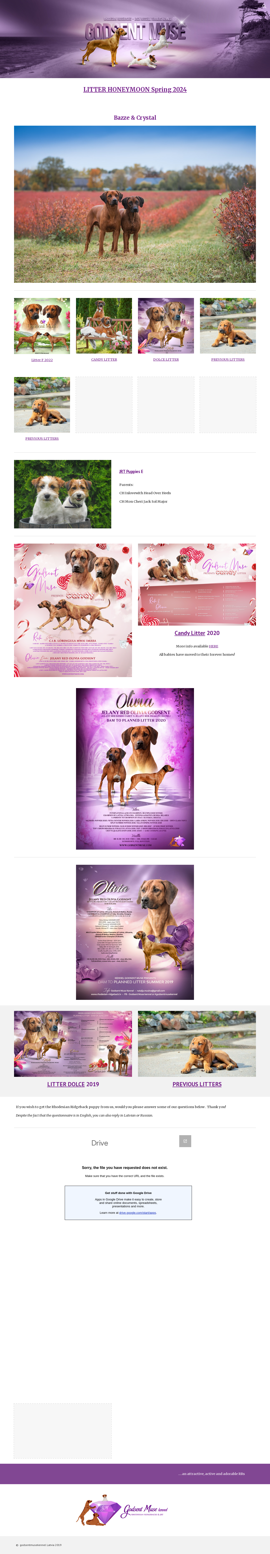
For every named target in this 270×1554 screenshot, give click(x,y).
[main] (135, 90)
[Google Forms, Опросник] (125, 1264)
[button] (264, 6)
